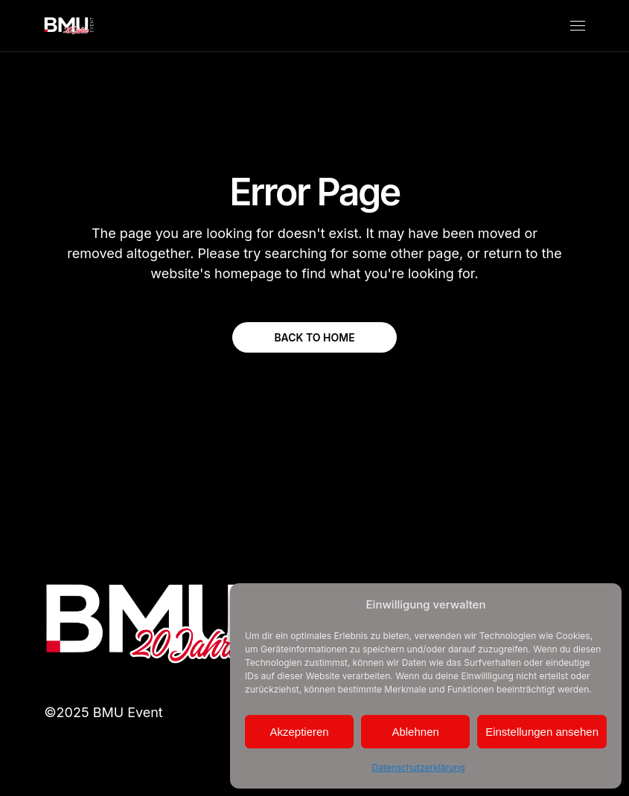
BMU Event (128, 712)
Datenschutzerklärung (417, 767)
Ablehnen (415, 731)
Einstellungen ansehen (541, 731)
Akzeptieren (298, 731)
